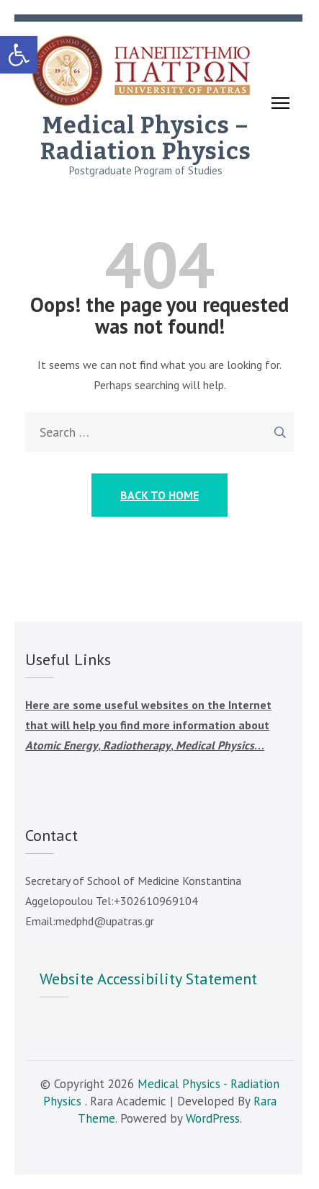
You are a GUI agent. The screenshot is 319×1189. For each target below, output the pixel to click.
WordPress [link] (213, 1118)
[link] (18, 55)
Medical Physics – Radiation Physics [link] (145, 138)
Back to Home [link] (159, 495)
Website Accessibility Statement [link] (148, 978)
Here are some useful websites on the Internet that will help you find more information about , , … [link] (148, 725)
